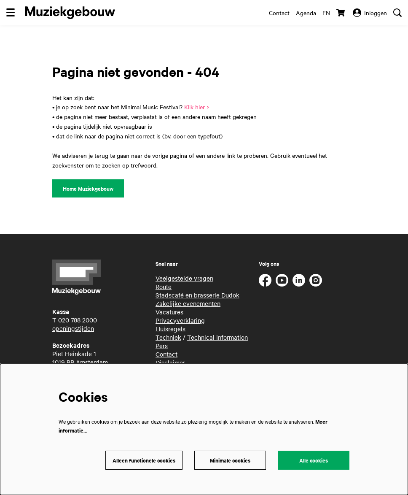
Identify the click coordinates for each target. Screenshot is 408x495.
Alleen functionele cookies (144, 460)
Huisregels (170, 329)
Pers (162, 345)
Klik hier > (196, 107)
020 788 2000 (77, 320)
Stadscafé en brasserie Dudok (197, 295)
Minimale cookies (230, 460)
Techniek (168, 337)
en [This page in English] (326, 12)
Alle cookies (313, 460)
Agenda (306, 12)
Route (164, 286)
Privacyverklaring (180, 320)
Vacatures (169, 312)
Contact (279, 12)
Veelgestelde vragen (184, 278)
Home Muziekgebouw (88, 188)
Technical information (217, 337)
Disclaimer (170, 362)
